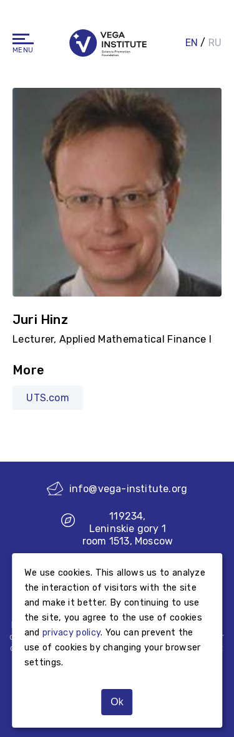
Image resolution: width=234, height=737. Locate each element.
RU (215, 43)
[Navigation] (23, 39)
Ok (116, 702)
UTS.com (47, 398)
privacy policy (71, 632)
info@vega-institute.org (117, 488)
